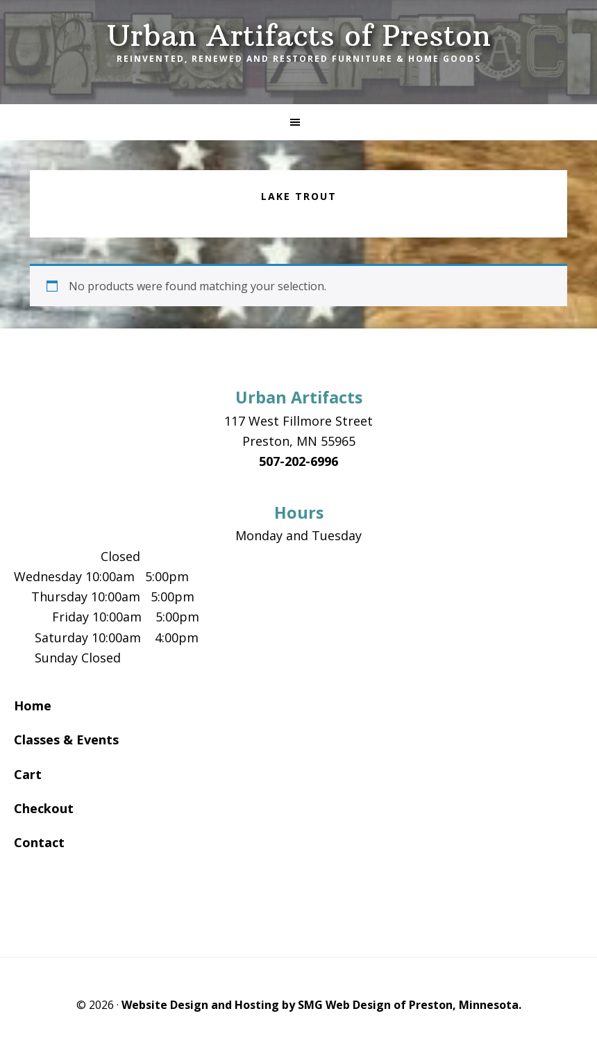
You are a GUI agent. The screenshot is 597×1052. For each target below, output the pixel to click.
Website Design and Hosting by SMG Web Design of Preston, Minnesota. (321, 1004)
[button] (298, 122)
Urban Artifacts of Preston (299, 35)
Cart (28, 774)
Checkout (44, 808)
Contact (39, 842)
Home (32, 705)
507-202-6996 (298, 461)
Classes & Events (66, 739)
